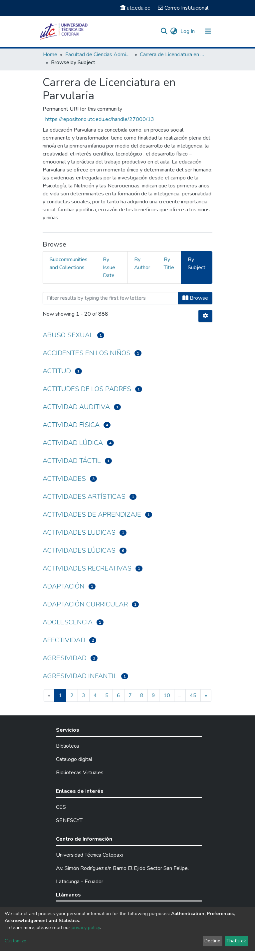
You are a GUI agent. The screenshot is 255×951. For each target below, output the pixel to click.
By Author (142, 263)
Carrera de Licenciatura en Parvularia (173, 54)
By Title (169, 263)
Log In (188, 31)
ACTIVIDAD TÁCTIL (72, 460)
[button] (173, 31)
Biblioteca (67, 746)
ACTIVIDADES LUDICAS (79, 532)
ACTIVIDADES (64, 478)
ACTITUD (57, 371)
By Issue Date (109, 267)
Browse (195, 298)
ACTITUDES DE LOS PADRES (87, 388)
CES (61, 807)
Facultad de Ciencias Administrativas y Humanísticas (98, 54)
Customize (15, 941)
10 (166, 695)
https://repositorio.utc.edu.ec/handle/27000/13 (99, 119)
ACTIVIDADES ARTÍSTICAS (84, 496)
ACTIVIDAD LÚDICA (73, 442)
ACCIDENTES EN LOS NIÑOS (86, 353)
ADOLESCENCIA (68, 622)
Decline (212, 941)
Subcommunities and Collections (69, 263)
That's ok (236, 941)
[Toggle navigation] (208, 31)
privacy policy (86, 927)
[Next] (205, 695)
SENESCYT (69, 820)
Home (50, 54)
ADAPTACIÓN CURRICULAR (85, 604)
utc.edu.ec (135, 8)
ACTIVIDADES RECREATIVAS (87, 568)
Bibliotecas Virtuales (80, 772)
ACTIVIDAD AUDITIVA (76, 406)
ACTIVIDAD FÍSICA (71, 424)
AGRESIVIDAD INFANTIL (80, 676)
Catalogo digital (74, 759)
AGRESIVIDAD (65, 658)
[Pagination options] (205, 316)
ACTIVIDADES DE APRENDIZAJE (92, 514)
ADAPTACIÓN (64, 586)
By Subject (196, 263)
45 (193, 695)
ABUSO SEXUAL (68, 335)
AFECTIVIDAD (64, 640)
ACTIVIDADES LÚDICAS (79, 550)
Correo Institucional (183, 8)
